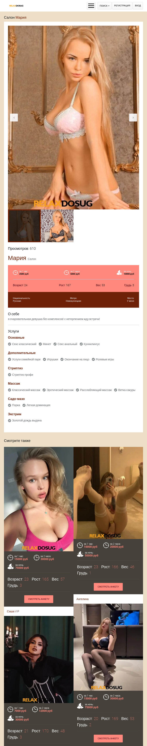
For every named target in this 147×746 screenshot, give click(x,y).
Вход (138, 5)
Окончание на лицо (77, 359)
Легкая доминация (38, 405)
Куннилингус (92, 344)
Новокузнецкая (73, 301)
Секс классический (24, 344)
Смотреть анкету (38, 599)
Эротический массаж (60, 390)
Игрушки (52, 359)
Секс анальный (67, 344)
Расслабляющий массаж (96, 390)
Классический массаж (26, 390)
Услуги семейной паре (26, 359)
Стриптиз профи (22, 374)
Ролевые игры (105, 359)
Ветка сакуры (126, 390)
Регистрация (122, 5)
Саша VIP (13, 611)
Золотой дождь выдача (27, 420)
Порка (16, 405)
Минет (47, 344)
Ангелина (82, 599)
